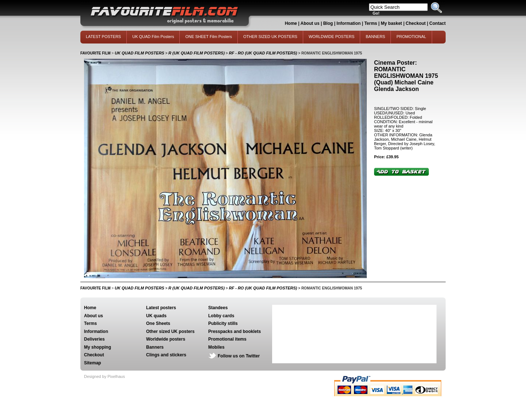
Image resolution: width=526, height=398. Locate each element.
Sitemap (92, 362)
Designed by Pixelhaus (104, 376)
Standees (218, 307)
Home (291, 23)
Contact (437, 23)
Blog (328, 23)
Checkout (416, 23)
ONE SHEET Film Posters (208, 36)
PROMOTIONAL (411, 36)
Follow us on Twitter (239, 356)
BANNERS (375, 36)
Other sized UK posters (170, 331)
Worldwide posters (165, 339)
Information (348, 23)
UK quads (156, 315)
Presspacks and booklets (234, 331)
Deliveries (94, 339)
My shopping (97, 347)
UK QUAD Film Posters (153, 36)
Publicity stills (223, 323)
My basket (391, 23)
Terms (370, 23)
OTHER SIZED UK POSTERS (270, 36)
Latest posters (161, 307)
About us (310, 23)
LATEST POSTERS (103, 36)
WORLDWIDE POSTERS (331, 36)
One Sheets (158, 323)
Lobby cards (221, 315)
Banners (155, 347)
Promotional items (227, 339)
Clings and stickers (166, 354)
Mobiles (216, 347)
